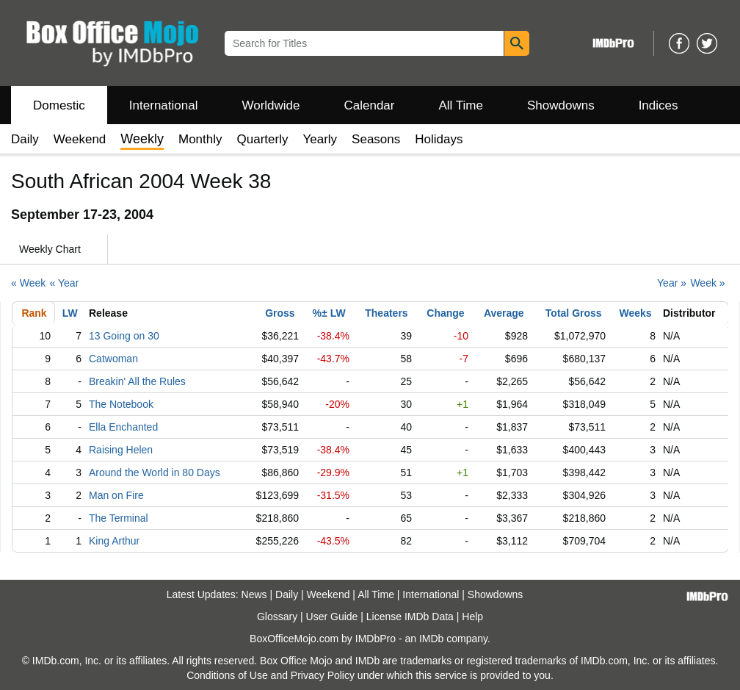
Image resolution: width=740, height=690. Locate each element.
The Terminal (118, 518)
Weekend (80, 139)
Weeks (636, 313)
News (254, 594)
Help (472, 616)
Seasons (376, 139)
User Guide (332, 616)
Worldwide (271, 105)
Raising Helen (121, 450)
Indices (658, 105)
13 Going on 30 (124, 336)
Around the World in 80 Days (154, 472)
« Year (64, 283)
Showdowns (561, 105)
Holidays (438, 139)
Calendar (369, 105)
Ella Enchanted (123, 427)
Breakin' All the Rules (137, 381)
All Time (461, 105)
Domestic (59, 105)
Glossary (277, 616)
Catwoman (113, 358)
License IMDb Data (410, 616)
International (163, 105)
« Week (28, 283)
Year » (671, 283)
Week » (707, 283)
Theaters (386, 313)
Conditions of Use (227, 675)
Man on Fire (116, 495)
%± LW (329, 313)
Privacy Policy (323, 675)
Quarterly (263, 139)
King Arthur (114, 541)
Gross (279, 313)
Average (504, 313)
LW (70, 313)
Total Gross (573, 313)
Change (445, 313)
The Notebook (121, 404)
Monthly (200, 139)
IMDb (431, 638)
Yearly (319, 139)
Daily (25, 139)
